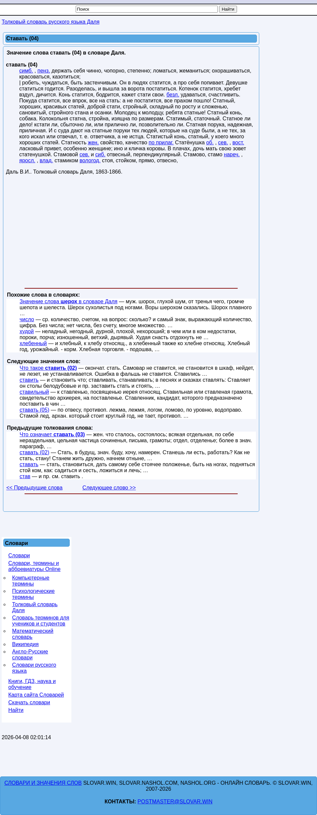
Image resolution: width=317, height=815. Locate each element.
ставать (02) (34, 452)
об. (210, 142)
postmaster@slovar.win (174, 801)
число (27, 319)
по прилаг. (161, 142)
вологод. (90, 160)
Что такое (48, 368)
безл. (172, 94)
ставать (29, 464)
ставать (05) (34, 410)
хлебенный (33, 343)
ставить (29, 380)
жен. (93, 142)
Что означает (52, 434)
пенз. (44, 70)
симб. (26, 70)
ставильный (34, 392)
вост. (238, 142)
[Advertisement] (131, 232)
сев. (223, 142)
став (25, 476)
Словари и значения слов (43, 783)
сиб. (100, 154)
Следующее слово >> (109, 487)
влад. (46, 160)
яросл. (27, 160)
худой (27, 331)
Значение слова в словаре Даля (69, 301)
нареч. (232, 154)
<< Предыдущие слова (34, 487)
